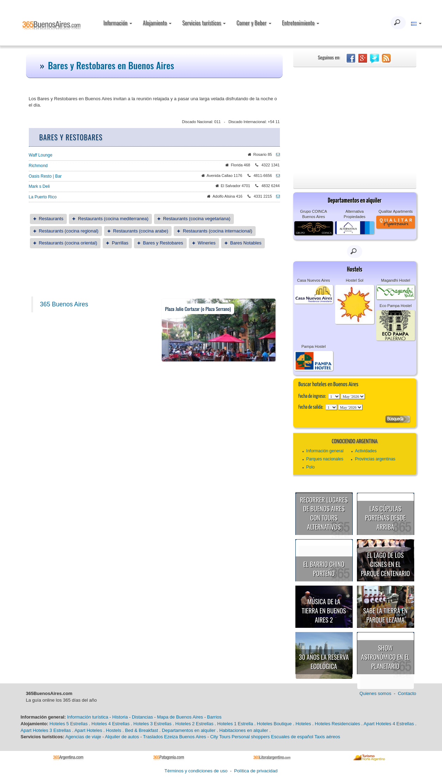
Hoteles (303, 723)
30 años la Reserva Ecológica (324, 661)
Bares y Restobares (163, 242)
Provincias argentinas (375, 459)
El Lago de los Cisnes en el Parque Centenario (385, 564)
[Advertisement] (354, 120)
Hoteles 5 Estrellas (69, 723)
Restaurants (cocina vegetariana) (197, 218)
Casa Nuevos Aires (313, 280)
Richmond (38, 165)
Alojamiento (157, 23)
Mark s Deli (39, 186)
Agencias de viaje (83, 736)
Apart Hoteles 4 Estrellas (389, 723)
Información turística (87, 717)
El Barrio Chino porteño (324, 569)
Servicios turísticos (204, 23)
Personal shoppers (251, 736)
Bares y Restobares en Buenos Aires (111, 65)
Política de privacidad (256, 770)
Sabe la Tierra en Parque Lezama (385, 615)
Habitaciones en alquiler (243, 730)
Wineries (207, 242)
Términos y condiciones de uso (196, 770)
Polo (310, 467)
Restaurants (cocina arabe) (140, 231)
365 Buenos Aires (64, 304)
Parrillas (120, 242)
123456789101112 (353, 396)
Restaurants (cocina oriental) (68, 242)
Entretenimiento (300, 23)
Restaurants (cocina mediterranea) (113, 218)
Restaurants (51, 218)
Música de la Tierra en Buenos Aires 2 (324, 610)
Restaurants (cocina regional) (68, 231)
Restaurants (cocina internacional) (217, 231)
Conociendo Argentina (354, 442)
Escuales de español (292, 736)
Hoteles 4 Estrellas (110, 723)
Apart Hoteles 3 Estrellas (46, 730)
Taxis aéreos (327, 736)
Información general (325, 450)
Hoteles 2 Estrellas (194, 723)
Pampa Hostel (313, 346)
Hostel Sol (354, 280)
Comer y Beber (253, 23)
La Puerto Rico (43, 196)
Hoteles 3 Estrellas (152, 723)
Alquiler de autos (122, 736)
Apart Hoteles (88, 730)
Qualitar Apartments (396, 211)
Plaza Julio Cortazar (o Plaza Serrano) (198, 308)
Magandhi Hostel (395, 280)
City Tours (220, 736)
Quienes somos (375, 693)
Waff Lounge (40, 155)
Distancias (142, 717)
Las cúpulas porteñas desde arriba (385, 517)
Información (117, 23)
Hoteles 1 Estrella (235, 723)
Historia (120, 717)
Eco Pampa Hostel (396, 306)
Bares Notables (246, 242)
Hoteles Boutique (274, 723)
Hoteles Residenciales (337, 723)
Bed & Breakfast (141, 730)
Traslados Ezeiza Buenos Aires (174, 736)
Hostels (113, 730)
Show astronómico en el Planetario (385, 656)
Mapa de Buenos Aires (180, 717)
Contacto (407, 693)
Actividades (366, 450)
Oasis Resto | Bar (45, 176)
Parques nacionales (324, 459)
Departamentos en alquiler (188, 730)
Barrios (214, 717)
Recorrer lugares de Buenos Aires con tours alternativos (324, 513)
